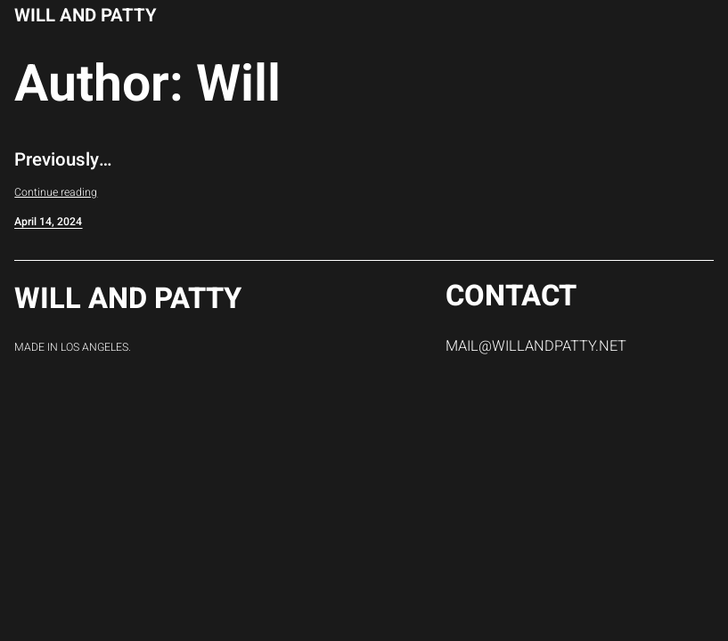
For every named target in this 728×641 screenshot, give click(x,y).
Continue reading (55, 192)
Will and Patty (85, 16)
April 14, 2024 (48, 222)
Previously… (63, 161)
